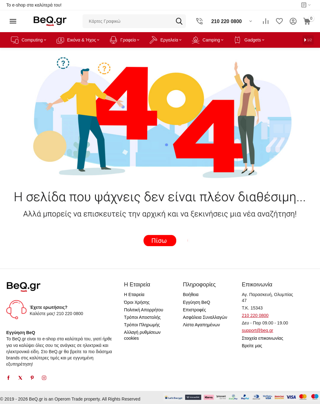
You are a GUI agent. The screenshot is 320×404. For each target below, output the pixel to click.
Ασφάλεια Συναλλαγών (205, 317)
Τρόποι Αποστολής (142, 317)
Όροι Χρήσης (137, 302)
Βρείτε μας (252, 345)
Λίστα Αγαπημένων (201, 324)
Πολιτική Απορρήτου (143, 309)
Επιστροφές (194, 309)
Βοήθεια (190, 294)
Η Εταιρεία (134, 294)
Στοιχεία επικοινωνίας (262, 338)
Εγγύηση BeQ (196, 302)
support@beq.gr (257, 330)
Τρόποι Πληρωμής (142, 324)
